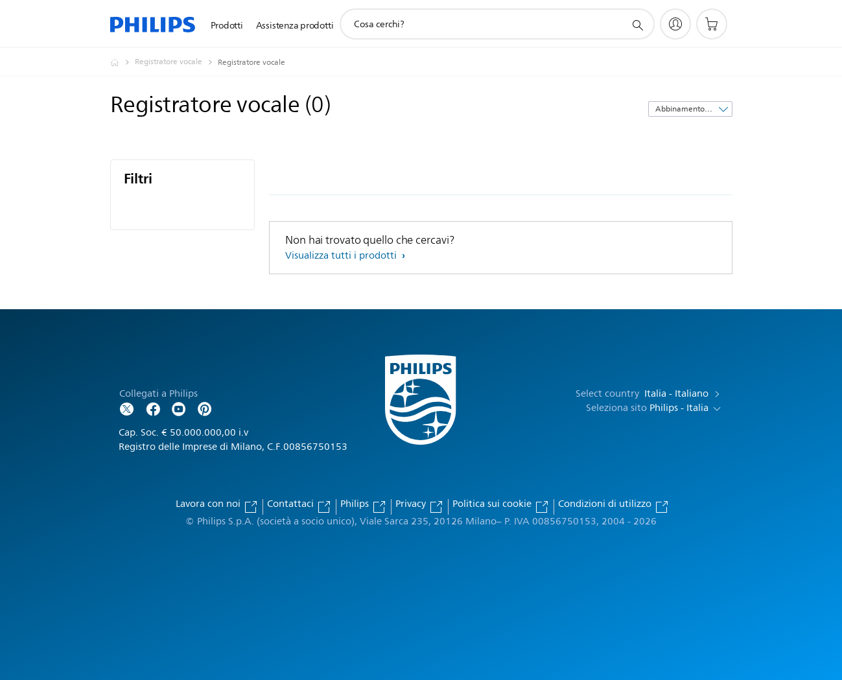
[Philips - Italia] (122, 62)
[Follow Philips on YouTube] (179, 408)
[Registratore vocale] (176, 62)
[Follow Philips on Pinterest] (205, 408)
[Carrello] (711, 24)
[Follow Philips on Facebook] (153, 408)
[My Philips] (675, 24)
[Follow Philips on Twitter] (127, 408)
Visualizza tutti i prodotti (342, 256)
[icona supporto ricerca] (637, 24)
